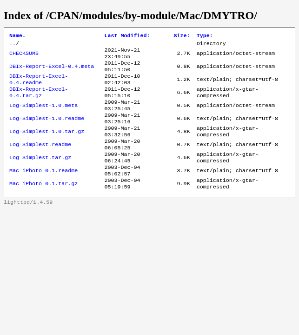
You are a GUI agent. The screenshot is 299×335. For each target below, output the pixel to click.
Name (17, 36)
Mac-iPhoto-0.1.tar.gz (43, 205)
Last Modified (127, 36)
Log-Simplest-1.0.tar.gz (46, 145)
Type (205, 36)
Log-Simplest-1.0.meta (43, 116)
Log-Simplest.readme (40, 160)
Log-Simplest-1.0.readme (46, 130)
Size (182, 36)
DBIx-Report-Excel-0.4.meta (51, 71)
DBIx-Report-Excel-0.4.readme (38, 86)
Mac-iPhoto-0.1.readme (43, 190)
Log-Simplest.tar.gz (40, 175)
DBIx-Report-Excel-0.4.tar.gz (38, 101)
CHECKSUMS (24, 56)
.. (12, 45)
